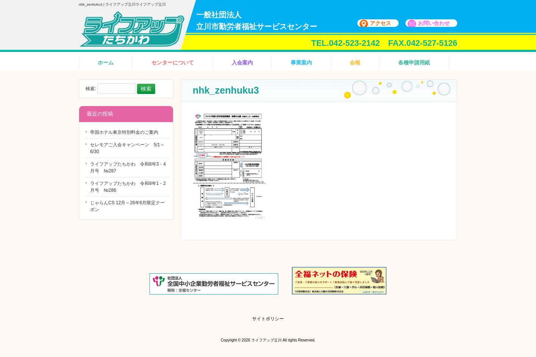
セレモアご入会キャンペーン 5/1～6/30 (127, 148)
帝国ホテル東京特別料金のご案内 (124, 132)
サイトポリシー (268, 318)
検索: (91, 89)
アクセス (380, 23)
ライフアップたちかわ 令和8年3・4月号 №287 (128, 167)
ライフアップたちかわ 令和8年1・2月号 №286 (128, 187)
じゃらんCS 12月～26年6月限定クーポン (127, 206)
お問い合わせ (434, 23)
